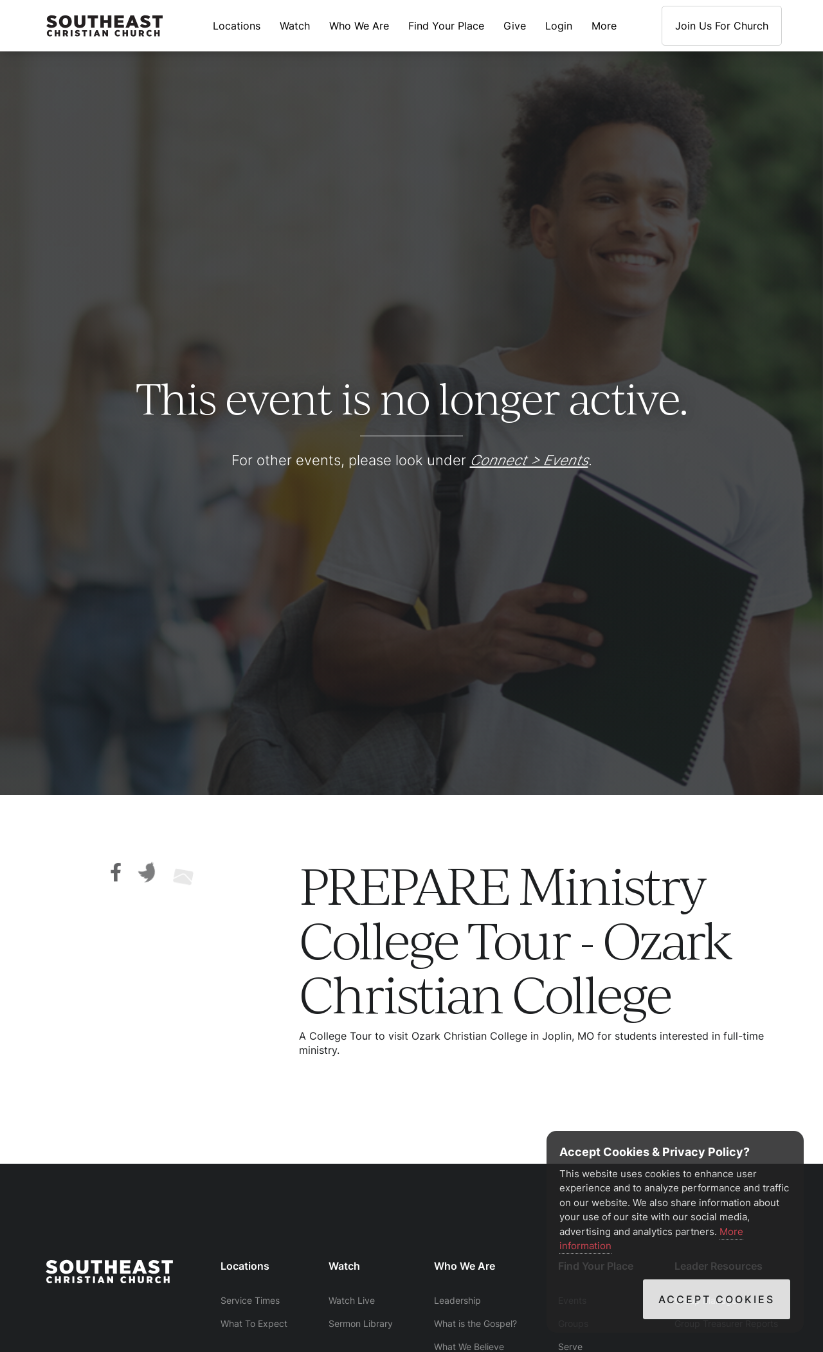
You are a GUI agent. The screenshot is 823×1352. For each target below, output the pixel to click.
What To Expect (254, 1323)
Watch (295, 25)
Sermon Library (361, 1323)
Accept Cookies (716, 1299)
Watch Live (352, 1300)
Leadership (457, 1300)
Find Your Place (446, 25)
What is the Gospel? (475, 1323)
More (604, 25)
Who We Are (359, 25)
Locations (236, 25)
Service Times (250, 1300)
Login (558, 25)
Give (514, 25)
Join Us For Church (721, 25)
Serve (570, 1346)
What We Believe (469, 1346)
